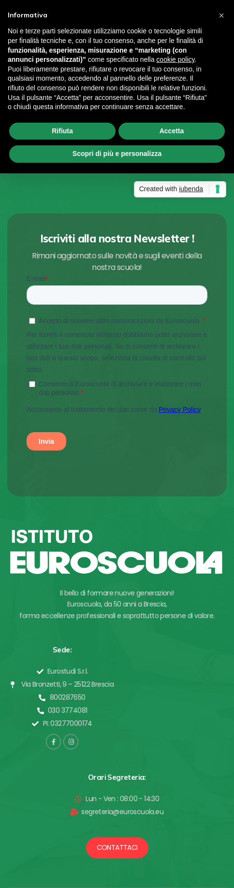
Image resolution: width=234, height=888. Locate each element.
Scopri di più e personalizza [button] (117, 153)
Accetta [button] (172, 131)
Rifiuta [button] (62, 131)
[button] (117, 848)
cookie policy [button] (175, 59)
